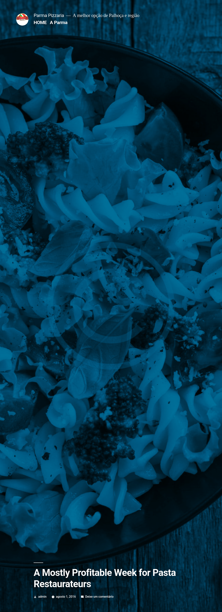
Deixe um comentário (99, 596)
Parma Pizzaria (49, 15)
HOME (40, 22)
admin (42, 596)
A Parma (58, 22)
